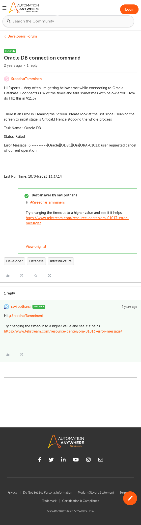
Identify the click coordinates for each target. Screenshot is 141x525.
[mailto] (100, 460)
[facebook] (39, 460)
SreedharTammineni (26, 79)
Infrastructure (61, 261)
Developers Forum (22, 36)
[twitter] (51, 460)
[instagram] (88, 460)
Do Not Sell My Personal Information (47, 492)
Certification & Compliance (80, 501)
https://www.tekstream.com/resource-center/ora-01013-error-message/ (63, 331)
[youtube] (76, 460)
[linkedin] (63, 460)
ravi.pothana (20, 307)
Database (36, 261)
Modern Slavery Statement (96, 492)
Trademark (49, 501)
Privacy (12, 492)
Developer (14, 261)
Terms (124, 492)
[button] (4, 9)
